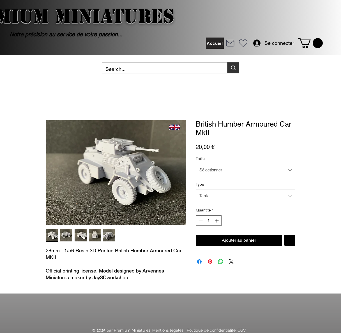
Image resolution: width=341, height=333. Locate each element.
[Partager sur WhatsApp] (220, 261)
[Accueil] (215, 43)
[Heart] (243, 43)
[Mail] (230, 43)
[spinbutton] (209, 220)
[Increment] (217, 220)
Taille (200, 158)
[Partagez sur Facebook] (199, 261)
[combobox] (245, 170)
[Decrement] (200, 220)
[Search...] (160, 69)
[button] (310, 43)
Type (200, 184)
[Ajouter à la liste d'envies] (289, 240)
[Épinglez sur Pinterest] (210, 261)
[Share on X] (231, 261)
